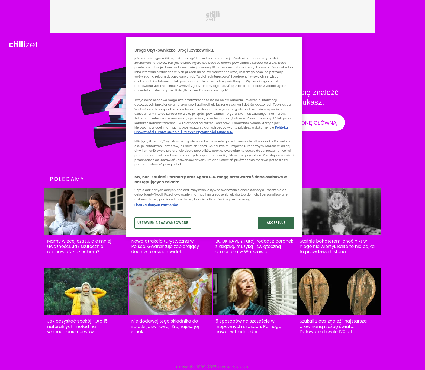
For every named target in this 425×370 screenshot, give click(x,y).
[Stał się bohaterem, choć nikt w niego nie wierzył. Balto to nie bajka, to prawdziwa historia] (339, 211)
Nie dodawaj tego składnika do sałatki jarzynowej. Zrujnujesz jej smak (165, 326)
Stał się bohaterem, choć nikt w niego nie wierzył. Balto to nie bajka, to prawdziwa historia (338, 246)
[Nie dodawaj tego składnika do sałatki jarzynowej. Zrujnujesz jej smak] (170, 291)
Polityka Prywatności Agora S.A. (208, 132)
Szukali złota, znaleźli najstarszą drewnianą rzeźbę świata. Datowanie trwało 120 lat (333, 326)
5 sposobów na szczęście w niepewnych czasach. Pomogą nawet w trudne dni (248, 326)
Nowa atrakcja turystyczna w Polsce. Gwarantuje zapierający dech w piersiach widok (165, 246)
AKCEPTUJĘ (276, 223)
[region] (214, 137)
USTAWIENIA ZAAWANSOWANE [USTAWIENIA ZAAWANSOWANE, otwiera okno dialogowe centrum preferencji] (162, 223)
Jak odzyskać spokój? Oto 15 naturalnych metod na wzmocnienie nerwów (77, 326)
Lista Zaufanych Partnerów (156, 205)
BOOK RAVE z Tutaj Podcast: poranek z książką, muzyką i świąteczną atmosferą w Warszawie (254, 246)
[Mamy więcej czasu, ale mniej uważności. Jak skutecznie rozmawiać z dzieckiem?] (86, 211)
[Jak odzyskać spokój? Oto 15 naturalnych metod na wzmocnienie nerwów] (86, 291)
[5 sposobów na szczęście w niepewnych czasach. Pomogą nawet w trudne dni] (255, 291)
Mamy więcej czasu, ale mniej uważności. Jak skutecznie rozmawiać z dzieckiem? (79, 246)
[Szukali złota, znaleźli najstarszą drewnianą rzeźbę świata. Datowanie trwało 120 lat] (339, 291)
